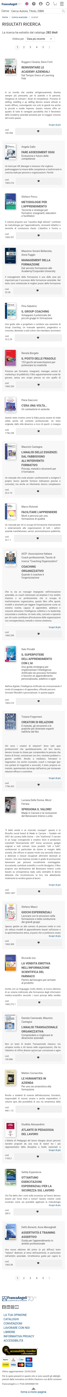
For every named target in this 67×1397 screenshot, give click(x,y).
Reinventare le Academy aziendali (35, 69)
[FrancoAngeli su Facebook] (4, 1308)
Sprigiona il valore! (36, 809)
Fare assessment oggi (38, 152)
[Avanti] (49, 47)
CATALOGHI (11, 1319)
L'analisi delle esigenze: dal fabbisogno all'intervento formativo (39, 459)
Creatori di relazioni (37, 722)
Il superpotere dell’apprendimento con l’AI (36, 659)
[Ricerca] (63, 11)
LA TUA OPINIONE (15, 1315)
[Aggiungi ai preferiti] (38, 131)
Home (5, 17)
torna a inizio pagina (33, 1392)
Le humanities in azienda (33, 1080)
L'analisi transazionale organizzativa (39, 1029)
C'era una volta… (34, 405)
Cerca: (5, 11)
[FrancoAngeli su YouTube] (17, 1308)
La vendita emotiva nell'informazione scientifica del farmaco (35, 970)
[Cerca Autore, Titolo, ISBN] (35, 11)
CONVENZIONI (13, 1323)
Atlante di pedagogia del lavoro (37, 1132)
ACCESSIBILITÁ (13, 1340)
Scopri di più (55, 125)
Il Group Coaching (35, 311)
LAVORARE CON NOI (17, 1327)
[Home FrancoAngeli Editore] (12, 4)
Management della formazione (35, 262)
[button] (26, 4)
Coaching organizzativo (32, 569)
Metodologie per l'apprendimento (34, 204)
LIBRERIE (9, 1332)
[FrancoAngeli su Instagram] (12, 1308)
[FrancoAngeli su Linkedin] (8, 1308)
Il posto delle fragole (38, 358)
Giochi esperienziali (36, 912)
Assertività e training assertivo (38, 1235)
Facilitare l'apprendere (39, 512)
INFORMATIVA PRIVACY (19, 1336)
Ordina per (18, 38)
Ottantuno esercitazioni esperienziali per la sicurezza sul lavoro (37, 1184)
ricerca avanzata (19, 17)
